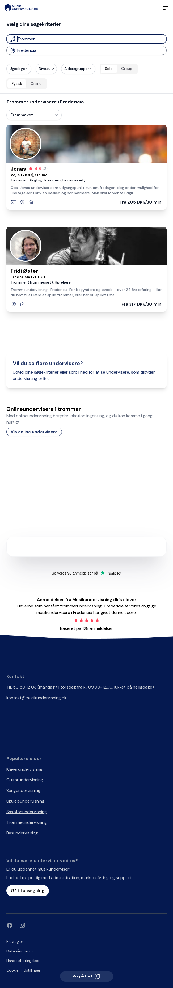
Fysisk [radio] (17, 83)
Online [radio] (36, 83)
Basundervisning (22, 833)
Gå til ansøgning (27, 890)
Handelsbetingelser (23, 960)
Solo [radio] (109, 68)
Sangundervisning (23, 790)
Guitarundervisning (24, 780)
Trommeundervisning (26, 822)
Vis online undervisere (34, 431)
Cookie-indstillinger (23, 970)
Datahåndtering (20, 951)
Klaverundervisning (24, 769)
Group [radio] (126, 68)
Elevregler (14, 941)
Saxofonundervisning (26, 811)
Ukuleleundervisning (25, 801)
